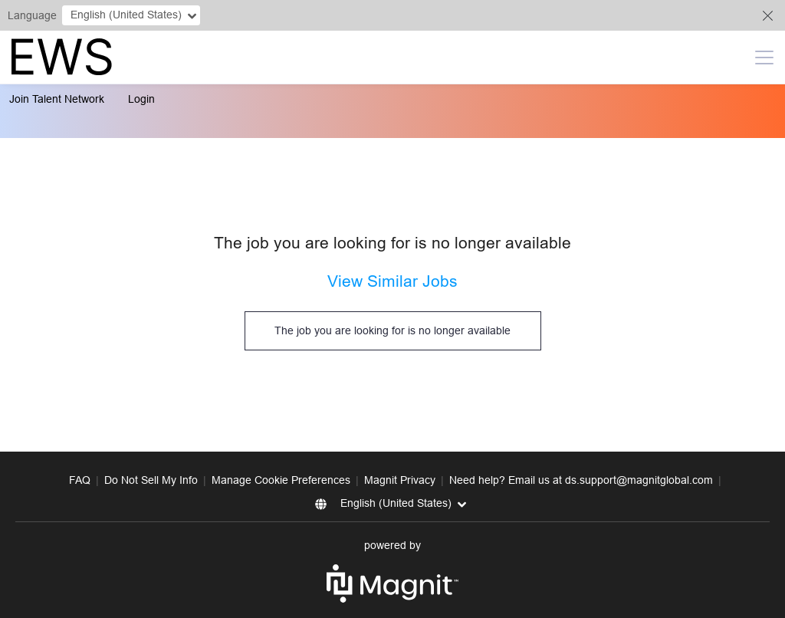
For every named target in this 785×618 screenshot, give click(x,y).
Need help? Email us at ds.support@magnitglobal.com (581, 480)
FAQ (79, 480)
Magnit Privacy (399, 480)
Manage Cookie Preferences (281, 480)
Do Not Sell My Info (151, 480)
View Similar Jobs (392, 281)
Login (141, 99)
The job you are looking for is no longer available (392, 330)
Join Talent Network (56, 99)
